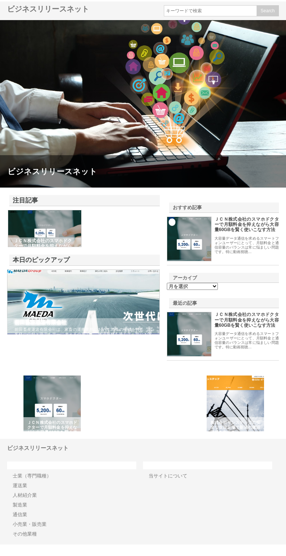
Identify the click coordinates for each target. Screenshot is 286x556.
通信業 (20, 514)
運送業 (20, 485)
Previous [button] (16, 403)
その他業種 (25, 534)
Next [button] (270, 403)
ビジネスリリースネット (48, 9)
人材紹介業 (25, 495)
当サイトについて (168, 476)
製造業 (20, 505)
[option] (52, 403)
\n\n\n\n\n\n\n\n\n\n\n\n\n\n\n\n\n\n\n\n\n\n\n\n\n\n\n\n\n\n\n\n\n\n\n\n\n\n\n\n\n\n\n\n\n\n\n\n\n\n (192, 286)
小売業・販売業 (30, 524)
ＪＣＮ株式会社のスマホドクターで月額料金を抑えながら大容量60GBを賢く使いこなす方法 (246, 225)
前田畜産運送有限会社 (41, 322)
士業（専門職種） (32, 476)
